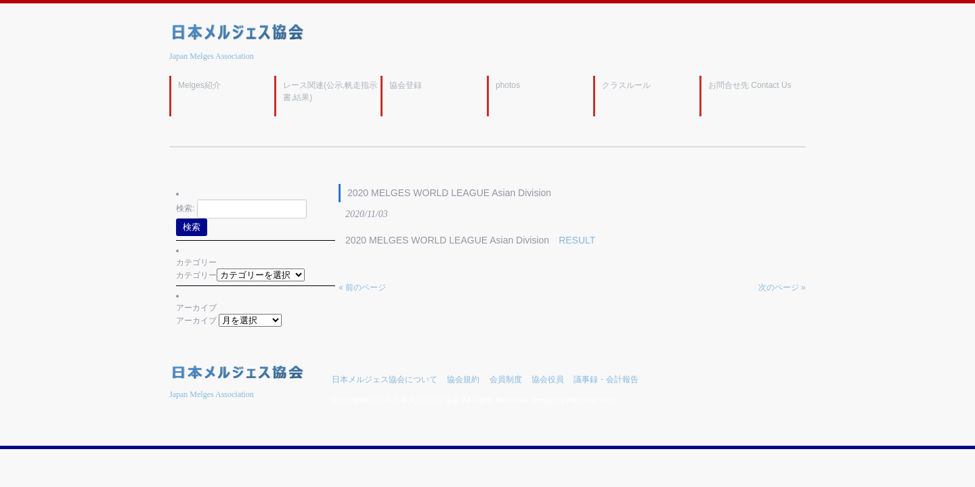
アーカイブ (196, 320)
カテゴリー (196, 275)
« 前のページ (362, 287)
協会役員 (548, 379)
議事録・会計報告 (605, 379)
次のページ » (782, 287)
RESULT (577, 240)
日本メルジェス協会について (384, 379)
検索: (185, 208)
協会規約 (463, 379)
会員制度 (506, 379)
